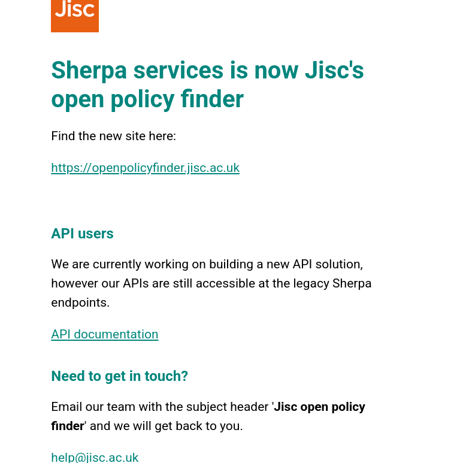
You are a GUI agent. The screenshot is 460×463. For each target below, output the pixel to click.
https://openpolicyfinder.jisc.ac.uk (145, 168)
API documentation (104, 334)
